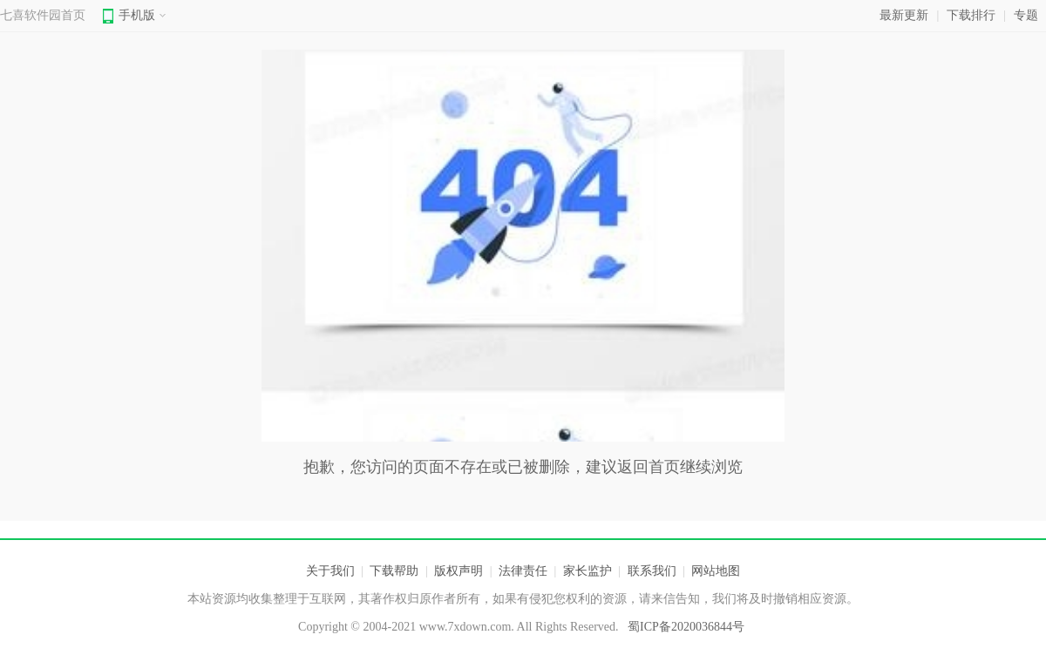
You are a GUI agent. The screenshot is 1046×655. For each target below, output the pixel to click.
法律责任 (523, 570)
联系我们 (652, 570)
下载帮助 (394, 570)
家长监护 (587, 570)
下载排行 (971, 15)
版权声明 (458, 570)
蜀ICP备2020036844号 (686, 626)
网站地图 (715, 570)
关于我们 (330, 570)
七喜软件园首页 (42, 15)
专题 (1026, 15)
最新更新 (904, 15)
